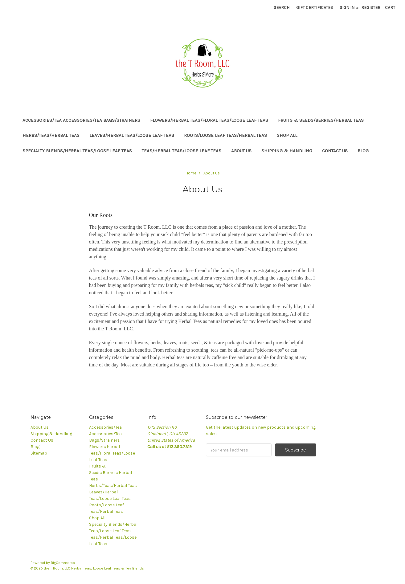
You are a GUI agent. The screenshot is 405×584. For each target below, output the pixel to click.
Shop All (287, 135)
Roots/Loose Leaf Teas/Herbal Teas (225, 135)
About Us (241, 150)
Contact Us (335, 150)
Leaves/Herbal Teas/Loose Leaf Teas (131, 135)
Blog (363, 150)
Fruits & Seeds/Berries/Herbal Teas (321, 120)
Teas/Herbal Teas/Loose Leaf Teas (181, 150)
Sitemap (39, 453)
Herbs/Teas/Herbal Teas (51, 135)
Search (281, 7)
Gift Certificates (314, 7)
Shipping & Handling (286, 150)
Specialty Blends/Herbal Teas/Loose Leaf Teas (77, 150)
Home (191, 173)
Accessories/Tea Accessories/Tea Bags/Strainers (81, 120)
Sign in (347, 7)
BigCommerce (63, 563)
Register (370, 7)
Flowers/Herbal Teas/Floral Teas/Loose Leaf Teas (209, 120)
